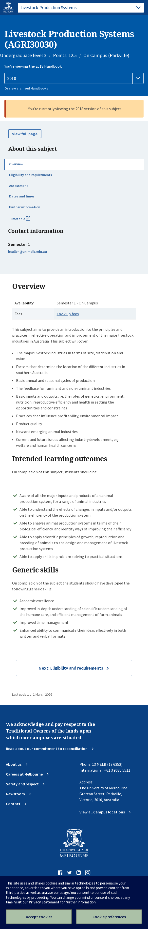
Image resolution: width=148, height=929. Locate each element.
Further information (24, 207)
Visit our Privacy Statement (36, 902)
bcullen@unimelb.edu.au (27, 251)
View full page (24, 133)
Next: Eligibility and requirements (71, 668)
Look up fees (68, 313)
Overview (16, 164)
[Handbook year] (74, 78)
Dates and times (22, 196)
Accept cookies (39, 916)
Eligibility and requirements (30, 175)
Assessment (18, 185)
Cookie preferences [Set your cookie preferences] (109, 916)
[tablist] (81, 8)
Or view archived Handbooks (26, 88)
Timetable (25, 220)
